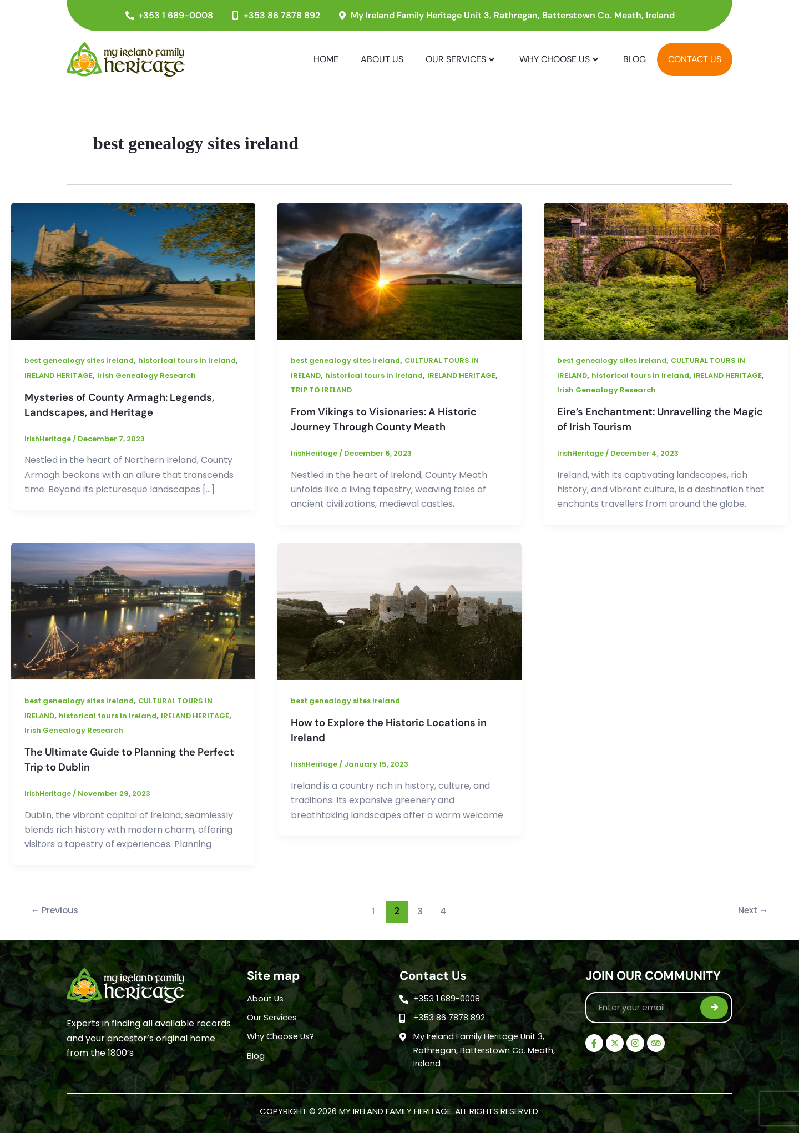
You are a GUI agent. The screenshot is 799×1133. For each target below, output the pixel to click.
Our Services (460, 59)
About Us (382, 59)
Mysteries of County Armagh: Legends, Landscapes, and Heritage (127, 404)
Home (325, 59)
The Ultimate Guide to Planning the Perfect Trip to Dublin (116, 757)
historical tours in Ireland (378, 375)
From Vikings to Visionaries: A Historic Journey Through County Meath (391, 418)
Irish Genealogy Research (185, 375)
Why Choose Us (558, 59)
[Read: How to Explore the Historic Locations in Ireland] (399, 609)
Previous (58, 908)
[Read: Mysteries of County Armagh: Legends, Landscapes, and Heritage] (133, 270)
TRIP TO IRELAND (365, 389)
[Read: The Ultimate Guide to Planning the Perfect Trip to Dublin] (133, 609)
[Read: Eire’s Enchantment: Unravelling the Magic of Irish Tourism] (666, 270)
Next (750, 908)
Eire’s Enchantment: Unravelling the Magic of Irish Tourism (651, 418)
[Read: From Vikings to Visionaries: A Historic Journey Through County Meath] (399, 270)
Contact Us (694, 59)
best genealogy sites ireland (82, 360)
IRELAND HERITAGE (93, 375)
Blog (634, 59)
